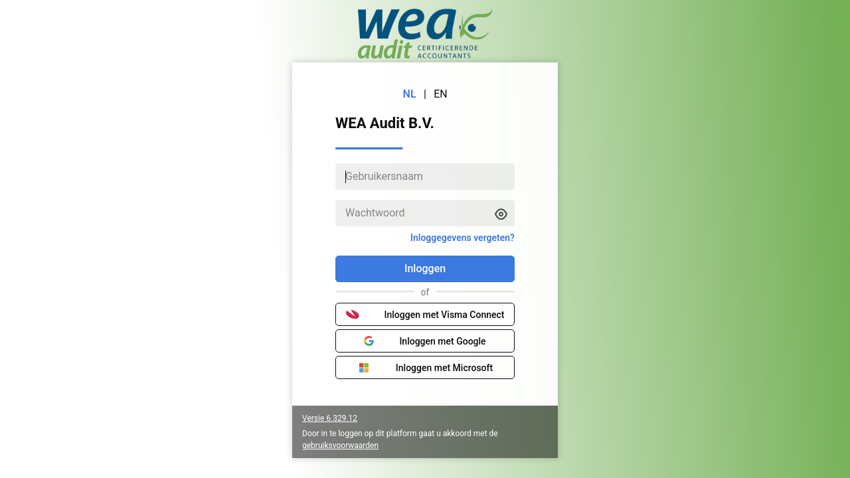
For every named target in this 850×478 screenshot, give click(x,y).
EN (441, 94)
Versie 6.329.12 (329, 418)
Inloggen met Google (424, 341)
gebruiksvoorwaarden (340, 445)
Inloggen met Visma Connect (425, 314)
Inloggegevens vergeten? (462, 237)
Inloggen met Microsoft (425, 367)
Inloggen (425, 268)
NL (409, 94)
